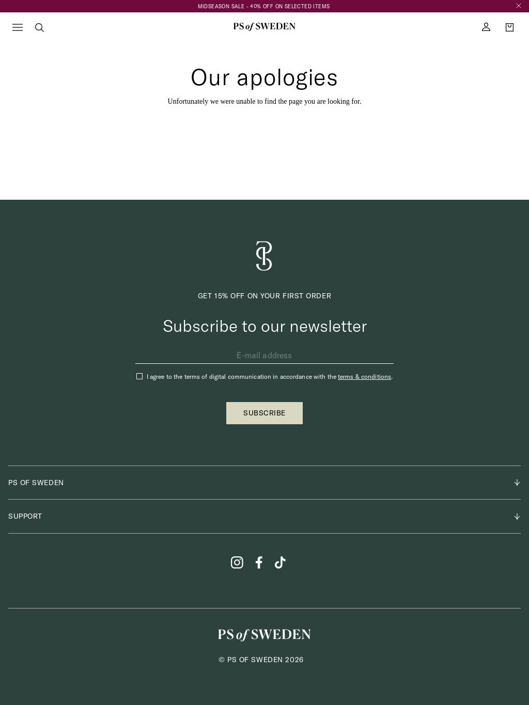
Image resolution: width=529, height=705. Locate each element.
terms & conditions (364, 376)
